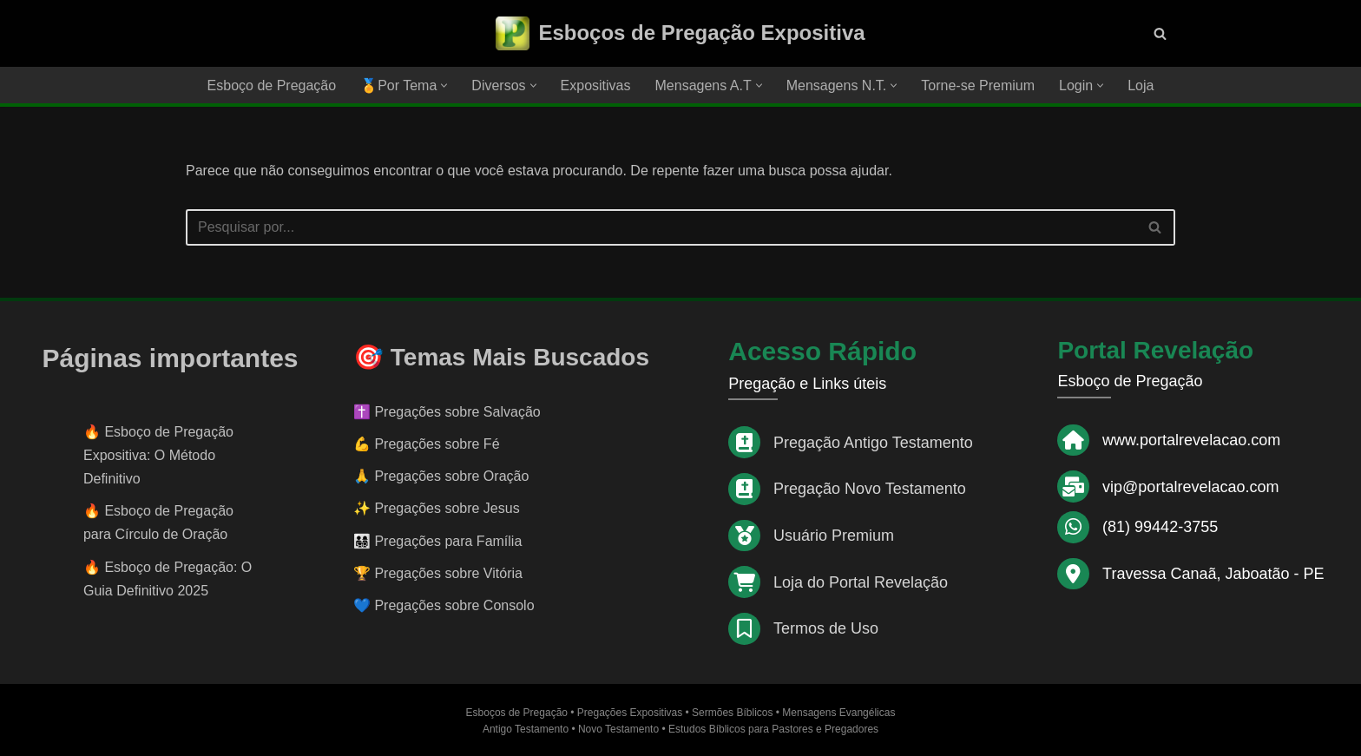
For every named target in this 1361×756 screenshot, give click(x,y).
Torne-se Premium (978, 85)
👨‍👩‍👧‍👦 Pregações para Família (437, 541)
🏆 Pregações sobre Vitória (438, 573)
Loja (1141, 85)
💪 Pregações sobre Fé (426, 444)
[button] (444, 85)
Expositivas (596, 85)
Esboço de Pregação (272, 85)
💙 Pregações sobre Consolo (444, 605)
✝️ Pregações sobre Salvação (447, 411)
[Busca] (1160, 33)
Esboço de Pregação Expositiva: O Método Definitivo (158, 455)
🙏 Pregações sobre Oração (441, 476)
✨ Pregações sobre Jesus (436, 508)
